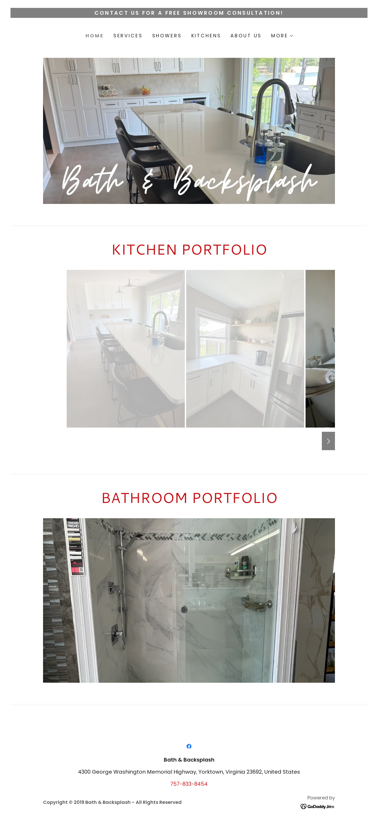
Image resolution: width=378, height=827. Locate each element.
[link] (189, 746)
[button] (281, 36)
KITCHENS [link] (206, 35)
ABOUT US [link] (246, 35)
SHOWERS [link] (167, 35)
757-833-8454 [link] (189, 784)
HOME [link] (95, 36)
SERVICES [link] (128, 35)
